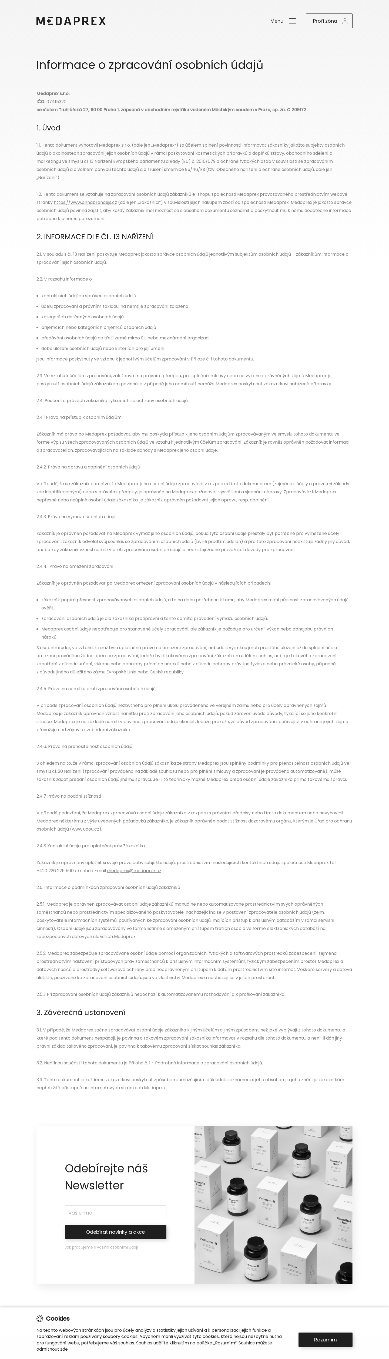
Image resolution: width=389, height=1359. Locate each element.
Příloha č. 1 (139, 1063)
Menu (276, 21)
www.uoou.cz (85, 829)
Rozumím (325, 1339)
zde (64, 1349)
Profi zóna (325, 21)
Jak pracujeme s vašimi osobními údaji (101, 1247)
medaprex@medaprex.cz (134, 871)
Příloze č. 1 (201, 359)
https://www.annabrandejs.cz (85, 202)
